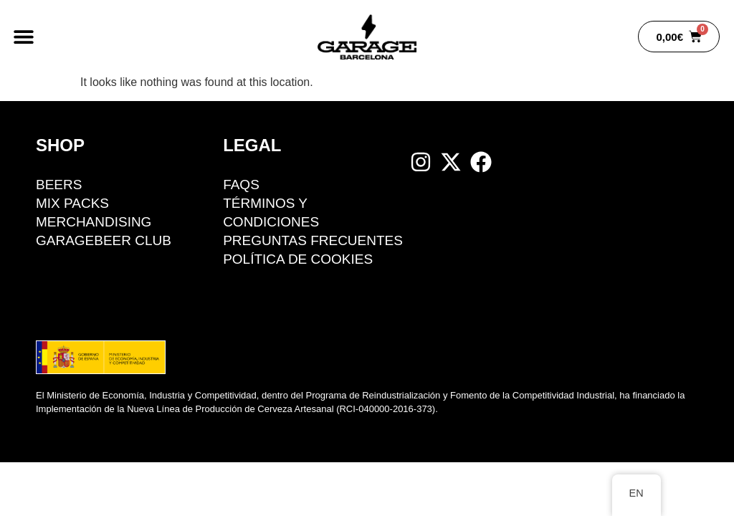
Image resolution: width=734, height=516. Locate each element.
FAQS (241, 184)
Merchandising (94, 221)
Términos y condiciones (271, 212)
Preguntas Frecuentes (313, 240)
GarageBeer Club (103, 240)
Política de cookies (298, 259)
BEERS (59, 184)
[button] (23, 37)
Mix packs (72, 203)
